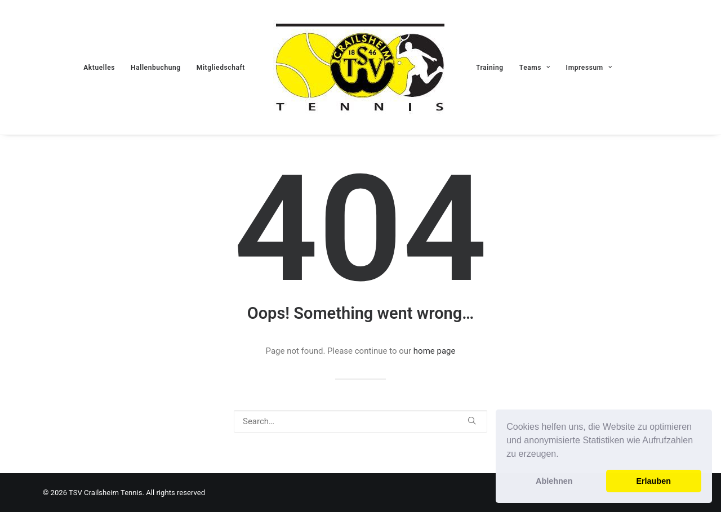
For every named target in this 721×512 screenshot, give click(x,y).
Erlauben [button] (653, 481)
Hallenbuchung (156, 68)
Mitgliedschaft (221, 68)
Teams (534, 68)
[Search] (360, 421)
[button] (562, 455)
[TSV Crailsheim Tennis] (360, 67)
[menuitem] (99, 67)
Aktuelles (99, 68)
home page (434, 351)
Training (490, 68)
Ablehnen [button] (554, 481)
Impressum (589, 68)
